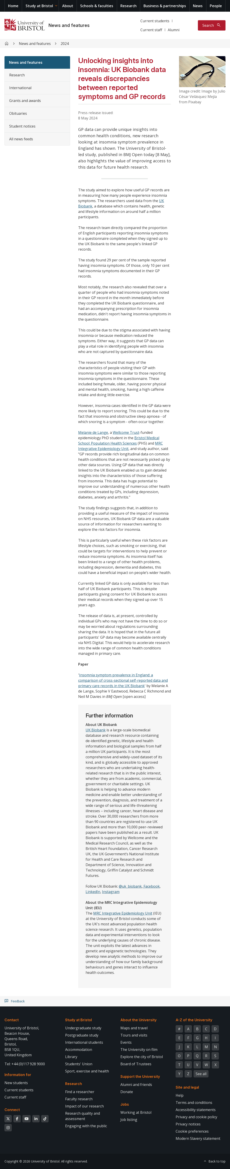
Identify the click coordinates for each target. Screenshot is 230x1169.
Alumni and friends (136, 1084)
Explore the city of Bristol (141, 1056)
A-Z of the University (194, 1020)
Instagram (110, 891)
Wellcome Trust (126, 432)
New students (16, 1082)
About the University (138, 1020)
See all (201, 1073)
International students (84, 1042)
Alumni (173, 29)
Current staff (151, 29)
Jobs (124, 1104)
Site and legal (187, 1087)
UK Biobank (96, 730)
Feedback (18, 1001)
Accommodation (78, 1049)
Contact (11, 1020)
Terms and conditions (194, 1102)
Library (71, 1056)
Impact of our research (84, 1106)
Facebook (151, 886)
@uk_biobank (130, 886)
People (216, 5)
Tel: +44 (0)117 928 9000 (24, 1063)
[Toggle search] (212, 25)
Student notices (22, 126)
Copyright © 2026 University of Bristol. (32, 1161)
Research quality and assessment (82, 1116)
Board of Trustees (135, 1063)
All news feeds (21, 139)
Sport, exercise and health (87, 1071)
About (67, 5)
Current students (154, 20)
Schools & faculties (96, 5)
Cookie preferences (192, 1131)
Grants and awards (25, 100)
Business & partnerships (165, 5)
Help (180, 1095)
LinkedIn (93, 891)
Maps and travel (134, 1028)
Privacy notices (188, 1124)
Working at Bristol (135, 1112)
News (198, 5)
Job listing (128, 1119)
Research (128, 5)
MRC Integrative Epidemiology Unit (122, 913)
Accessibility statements (196, 1109)
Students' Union (78, 1063)
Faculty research (79, 1098)
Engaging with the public (86, 1125)
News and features (69, 25)
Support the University (140, 1076)
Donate (126, 1091)
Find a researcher (79, 1091)
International (20, 87)
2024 (65, 43)
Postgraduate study (81, 1035)
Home (13, 5)
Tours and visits (133, 1035)
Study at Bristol (39, 5)
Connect (12, 1109)
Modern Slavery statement (198, 1138)
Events (126, 1042)
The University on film (138, 1049)
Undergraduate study (83, 1028)
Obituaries (18, 113)
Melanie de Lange (93, 432)
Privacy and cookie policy (196, 1116)
